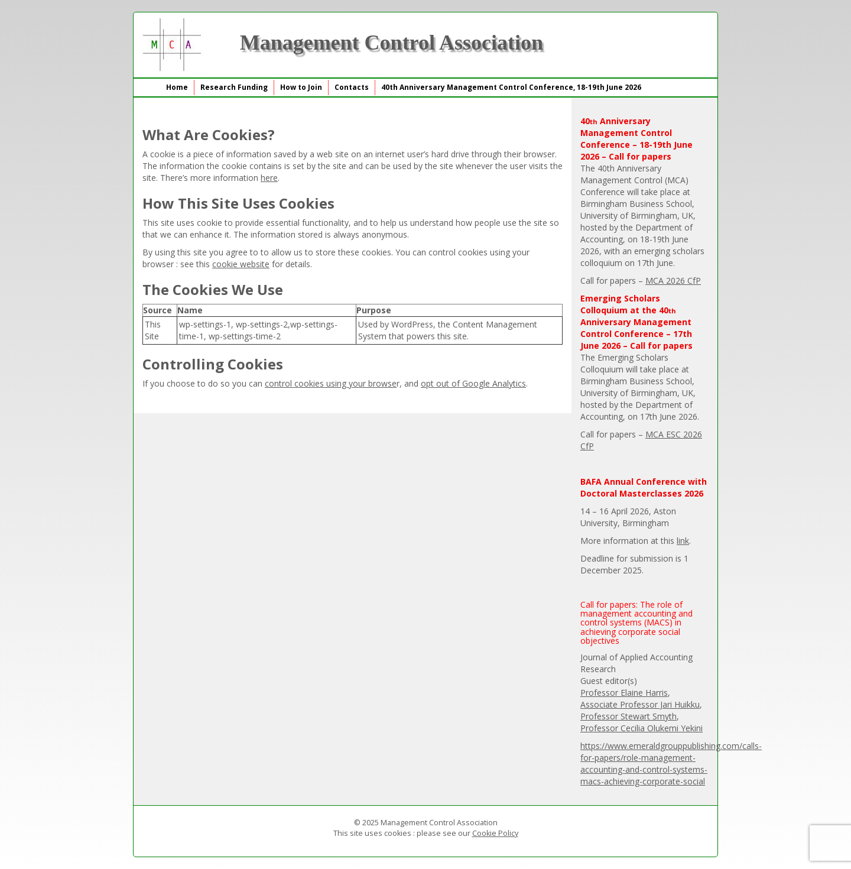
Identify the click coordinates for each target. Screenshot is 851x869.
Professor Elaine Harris (624, 692)
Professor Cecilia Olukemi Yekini (641, 728)
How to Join (301, 87)
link (683, 540)
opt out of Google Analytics (473, 383)
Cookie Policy (495, 833)
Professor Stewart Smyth (628, 716)
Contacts (351, 87)
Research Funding (234, 87)
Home (177, 87)
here (269, 177)
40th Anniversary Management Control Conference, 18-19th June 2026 (511, 87)
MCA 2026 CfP (673, 280)
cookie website (240, 264)
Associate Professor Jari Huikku (640, 704)
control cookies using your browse (331, 383)
